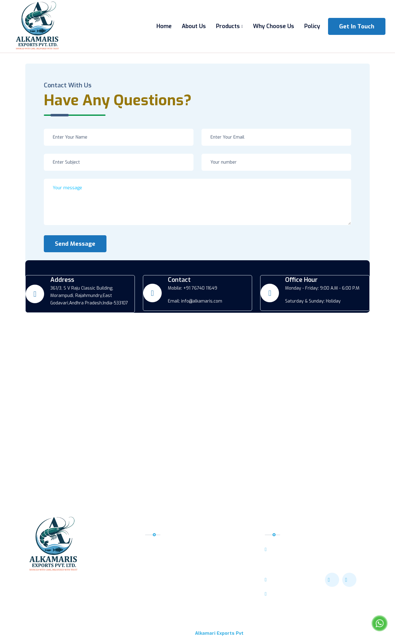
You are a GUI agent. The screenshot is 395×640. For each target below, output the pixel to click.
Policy (312, 26)
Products (228, 26)
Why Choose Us (273, 26)
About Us (194, 26)
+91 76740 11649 (200, 288)
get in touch (356, 26)
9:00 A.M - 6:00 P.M (340, 288)
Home (164, 26)
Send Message (75, 244)
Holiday (333, 301)
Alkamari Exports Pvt (219, 633)
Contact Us (165, 584)
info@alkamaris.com (201, 301)
